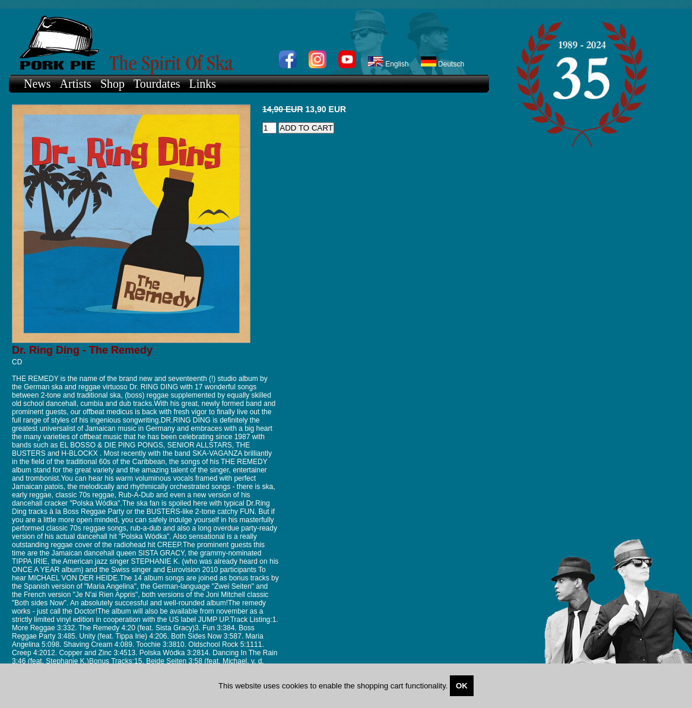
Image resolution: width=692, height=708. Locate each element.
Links (203, 83)
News (37, 83)
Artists (75, 83)
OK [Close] (462, 685)
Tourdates (157, 83)
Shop (112, 83)
